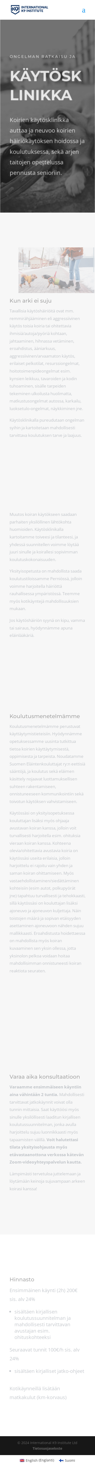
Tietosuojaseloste (47, 1448)
